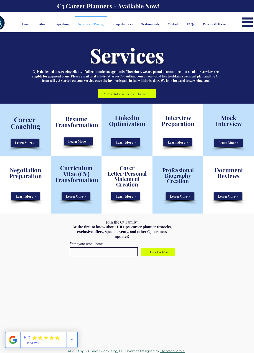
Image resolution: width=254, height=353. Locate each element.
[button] (247, 22)
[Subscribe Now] (158, 252)
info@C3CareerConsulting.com (120, 76)
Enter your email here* (87, 243)
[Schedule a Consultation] (127, 93)
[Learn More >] (25, 143)
